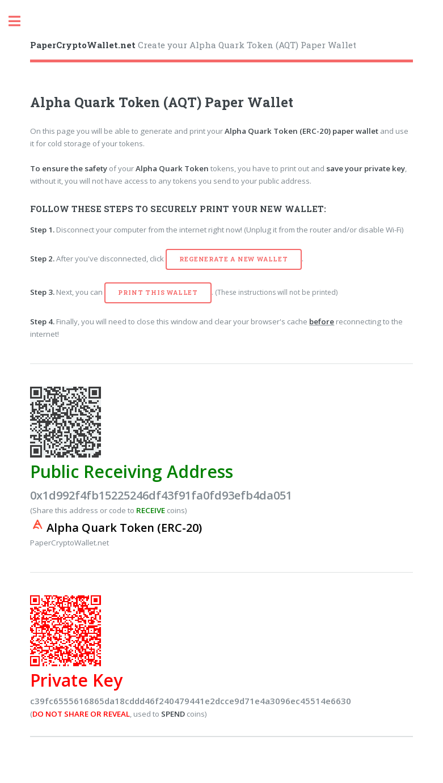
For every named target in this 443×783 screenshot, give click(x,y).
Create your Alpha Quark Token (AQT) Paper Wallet (193, 44)
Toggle (20, 21)
